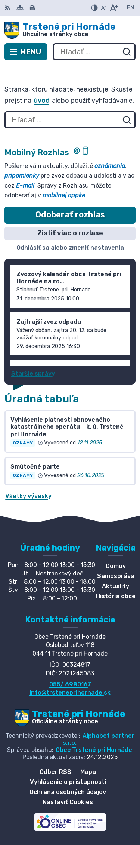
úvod (42, 100)
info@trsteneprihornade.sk (70, 692)
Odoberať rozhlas (70, 215)
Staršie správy (33, 373)
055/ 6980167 (70, 684)
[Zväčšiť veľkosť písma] (113, 8)
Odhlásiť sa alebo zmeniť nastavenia (70, 247)
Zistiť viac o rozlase (70, 233)
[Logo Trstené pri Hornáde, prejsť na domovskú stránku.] (70, 30)
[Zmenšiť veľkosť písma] (103, 8)
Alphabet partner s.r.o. (98, 739)
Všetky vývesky (28, 496)
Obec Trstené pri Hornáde (94, 749)
